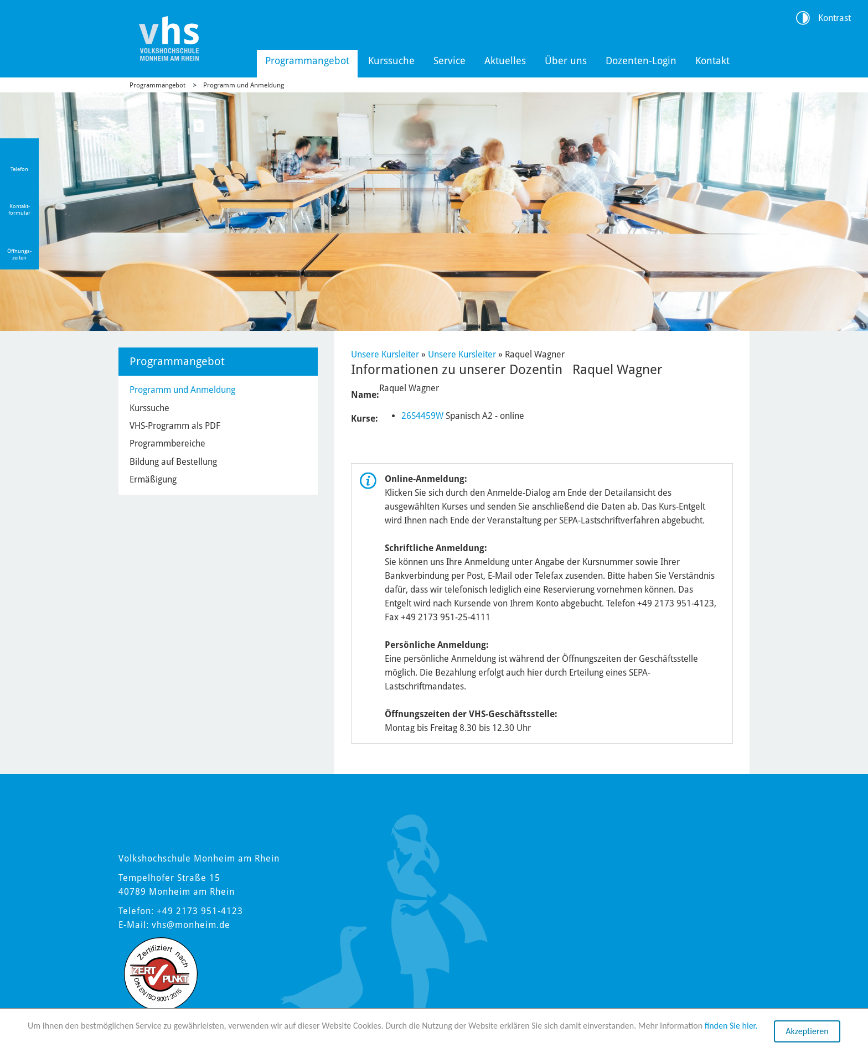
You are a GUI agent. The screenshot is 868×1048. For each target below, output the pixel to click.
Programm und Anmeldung (243, 85)
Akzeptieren (807, 1031)
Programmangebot (307, 60)
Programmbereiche (167, 443)
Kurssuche (391, 60)
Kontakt (712, 60)
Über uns (566, 60)
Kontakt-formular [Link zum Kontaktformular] (19, 209)
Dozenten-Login (641, 60)
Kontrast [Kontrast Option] (834, 18)
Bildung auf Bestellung (173, 461)
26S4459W (422, 416)
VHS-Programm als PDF (175, 426)
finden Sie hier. (731, 1026)
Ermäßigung (153, 479)
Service (449, 60)
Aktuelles (505, 60)
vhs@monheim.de (191, 925)
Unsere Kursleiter (385, 354)
